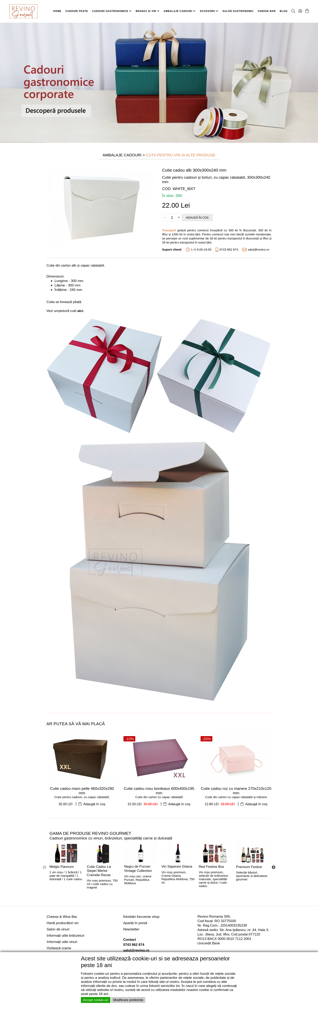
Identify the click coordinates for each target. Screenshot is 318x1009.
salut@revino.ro (136, 950)
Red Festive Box (211, 867)
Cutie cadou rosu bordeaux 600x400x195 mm (159, 790)
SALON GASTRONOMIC (238, 11)
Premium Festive (249, 867)
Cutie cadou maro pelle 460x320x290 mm (82, 790)
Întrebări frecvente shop (141, 917)
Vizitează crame (59, 948)
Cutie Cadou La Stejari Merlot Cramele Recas (99, 871)
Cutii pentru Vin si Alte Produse (181, 155)
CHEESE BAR (267, 11)
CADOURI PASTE (77, 11)
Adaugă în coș (197, 217)
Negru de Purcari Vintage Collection (138, 869)
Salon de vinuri (58, 929)
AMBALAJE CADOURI (180, 11)
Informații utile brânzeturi (65, 935)
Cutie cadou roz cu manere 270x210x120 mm (236, 790)
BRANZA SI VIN (148, 11)
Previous (44, 867)
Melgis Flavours (61, 867)
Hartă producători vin (63, 923)
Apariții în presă (135, 923)
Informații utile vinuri (62, 942)
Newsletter (131, 929)
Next (274, 867)
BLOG (284, 11)
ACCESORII (209, 11)
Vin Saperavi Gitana (176, 866)
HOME (57, 11)
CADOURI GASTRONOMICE (112, 11)
